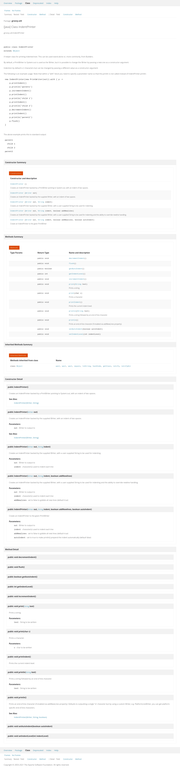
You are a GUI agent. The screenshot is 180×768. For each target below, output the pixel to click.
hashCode (97, 366)
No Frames (16, 10)
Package (18, 3)
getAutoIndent (75, 269)
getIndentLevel (76, 274)
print (71, 284)
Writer (29, 193)
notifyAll (126, 366)
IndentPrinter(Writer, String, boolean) (30, 714)
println (72, 311)
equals (77, 366)
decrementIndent (76, 258)
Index (48, 3)
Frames (7, 10)
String (41, 202)
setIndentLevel (76, 334)
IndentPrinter (17, 184)
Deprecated (38, 3)
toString (86, 366)
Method (42, 14)
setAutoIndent (75, 329)
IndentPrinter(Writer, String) (26, 403)
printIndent (74, 302)
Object (16, 51)
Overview (8, 3)
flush (71, 263)
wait (58, 366)
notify (116, 366)
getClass (107, 366)
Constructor (32, 14)
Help (56, 3)
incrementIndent (76, 279)
